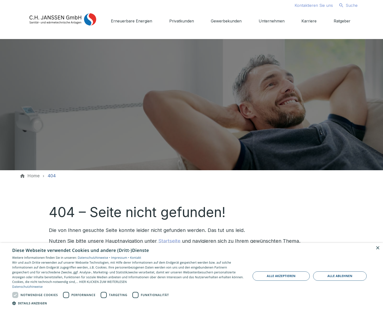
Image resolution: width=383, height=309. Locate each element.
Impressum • (120, 258)
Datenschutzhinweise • (94, 258)
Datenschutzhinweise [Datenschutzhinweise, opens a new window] (27, 287)
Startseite (169, 241)
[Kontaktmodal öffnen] (310, 5)
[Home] (33, 175)
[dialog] (191, 276)
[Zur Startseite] (62, 19)
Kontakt (135, 258)
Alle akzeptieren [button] (281, 276)
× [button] (377, 248)
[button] (128, 303)
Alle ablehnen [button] (340, 276)
